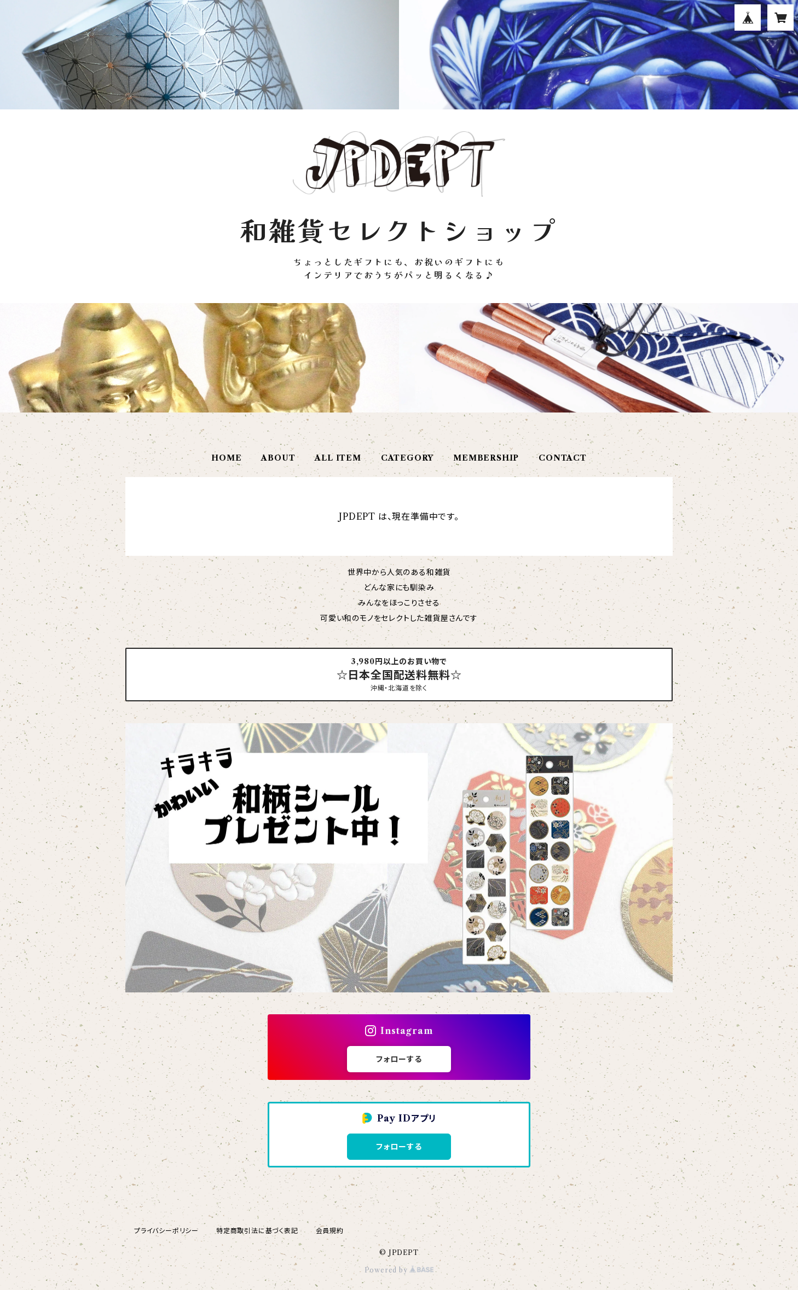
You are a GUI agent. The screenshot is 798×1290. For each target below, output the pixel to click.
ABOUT (278, 458)
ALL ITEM (338, 458)
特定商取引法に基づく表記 (257, 1231)
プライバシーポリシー (166, 1231)
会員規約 (330, 1231)
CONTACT (563, 458)
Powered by (399, 1270)
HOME (226, 458)
